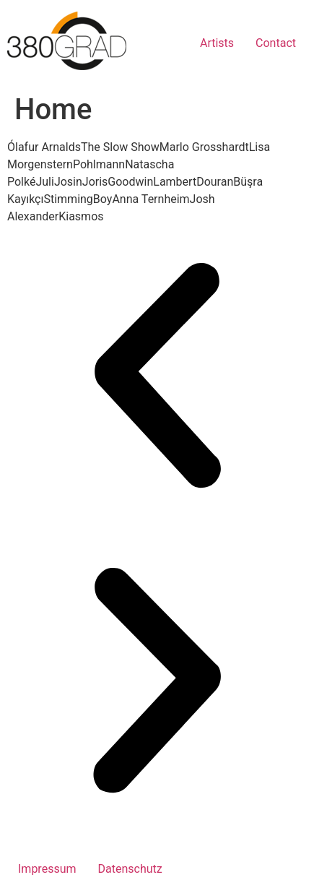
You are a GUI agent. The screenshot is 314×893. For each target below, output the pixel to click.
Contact (276, 43)
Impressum (47, 869)
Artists (217, 43)
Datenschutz (130, 869)
